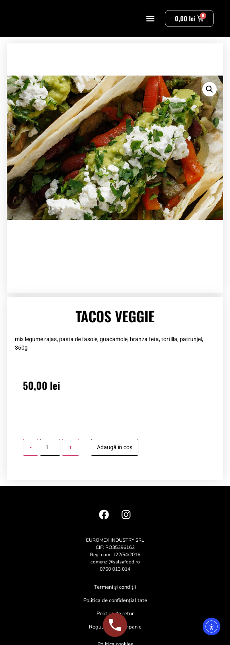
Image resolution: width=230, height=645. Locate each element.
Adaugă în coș (114, 456)
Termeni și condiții (115, 595)
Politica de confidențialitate (115, 608)
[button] (150, 22)
